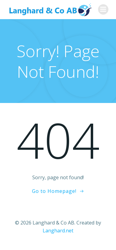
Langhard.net (58, 230)
